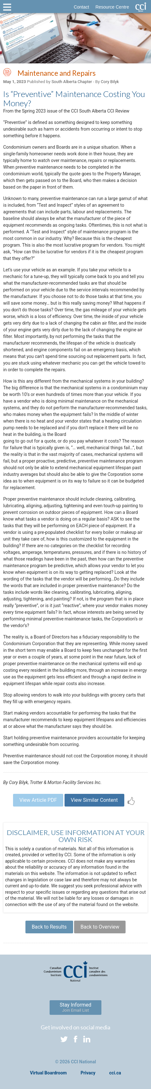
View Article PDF (38, 800)
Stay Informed (76, 1007)
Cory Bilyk (110, 81)
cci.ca (115, 1072)
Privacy (87, 1072)
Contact (81, 7)
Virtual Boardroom (48, 1072)
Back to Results (49, 927)
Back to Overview (99, 927)
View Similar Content (94, 800)
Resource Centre (112, 7)
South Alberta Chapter (71, 81)
